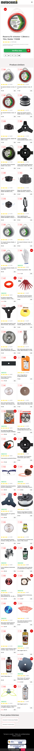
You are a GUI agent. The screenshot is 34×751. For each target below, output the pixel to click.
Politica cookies (16, 736)
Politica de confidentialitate (22, 734)
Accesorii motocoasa (8, 724)
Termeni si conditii (9, 734)
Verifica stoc (21, 50)
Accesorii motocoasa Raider (10, 720)
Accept (23, 749)
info (15, 90)
